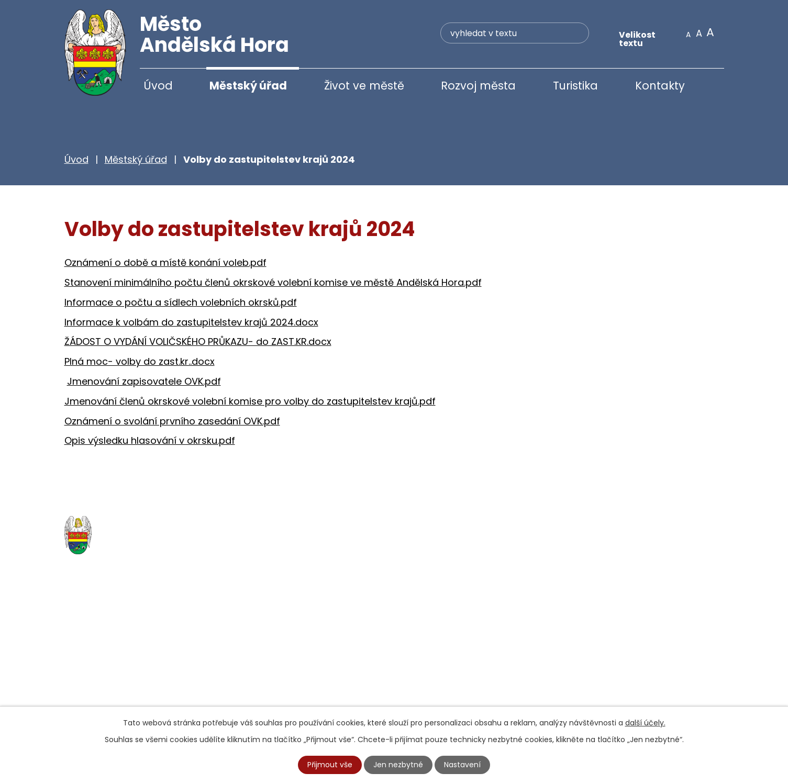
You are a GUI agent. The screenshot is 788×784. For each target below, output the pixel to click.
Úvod (158, 85)
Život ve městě (364, 85)
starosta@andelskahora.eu (149, 700)
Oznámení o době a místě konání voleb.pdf (165, 263)
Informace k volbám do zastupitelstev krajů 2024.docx (191, 322)
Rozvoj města (478, 85)
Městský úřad (248, 85)
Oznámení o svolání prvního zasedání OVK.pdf (172, 421)
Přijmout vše (329, 764)
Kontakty (660, 85)
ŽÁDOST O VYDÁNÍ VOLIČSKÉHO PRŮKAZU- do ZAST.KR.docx (197, 342)
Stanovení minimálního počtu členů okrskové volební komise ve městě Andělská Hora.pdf (273, 283)
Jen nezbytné (398, 764)
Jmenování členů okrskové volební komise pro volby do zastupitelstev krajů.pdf (250, 402)
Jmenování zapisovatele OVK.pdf (144, 382)
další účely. (645, 723)
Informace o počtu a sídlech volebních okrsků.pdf (180, 303)
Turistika (575, 85)
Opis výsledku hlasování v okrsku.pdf (149, 441)
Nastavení (462, 764)
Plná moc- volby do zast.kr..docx (139, 362)
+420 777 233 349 (128, 678)
